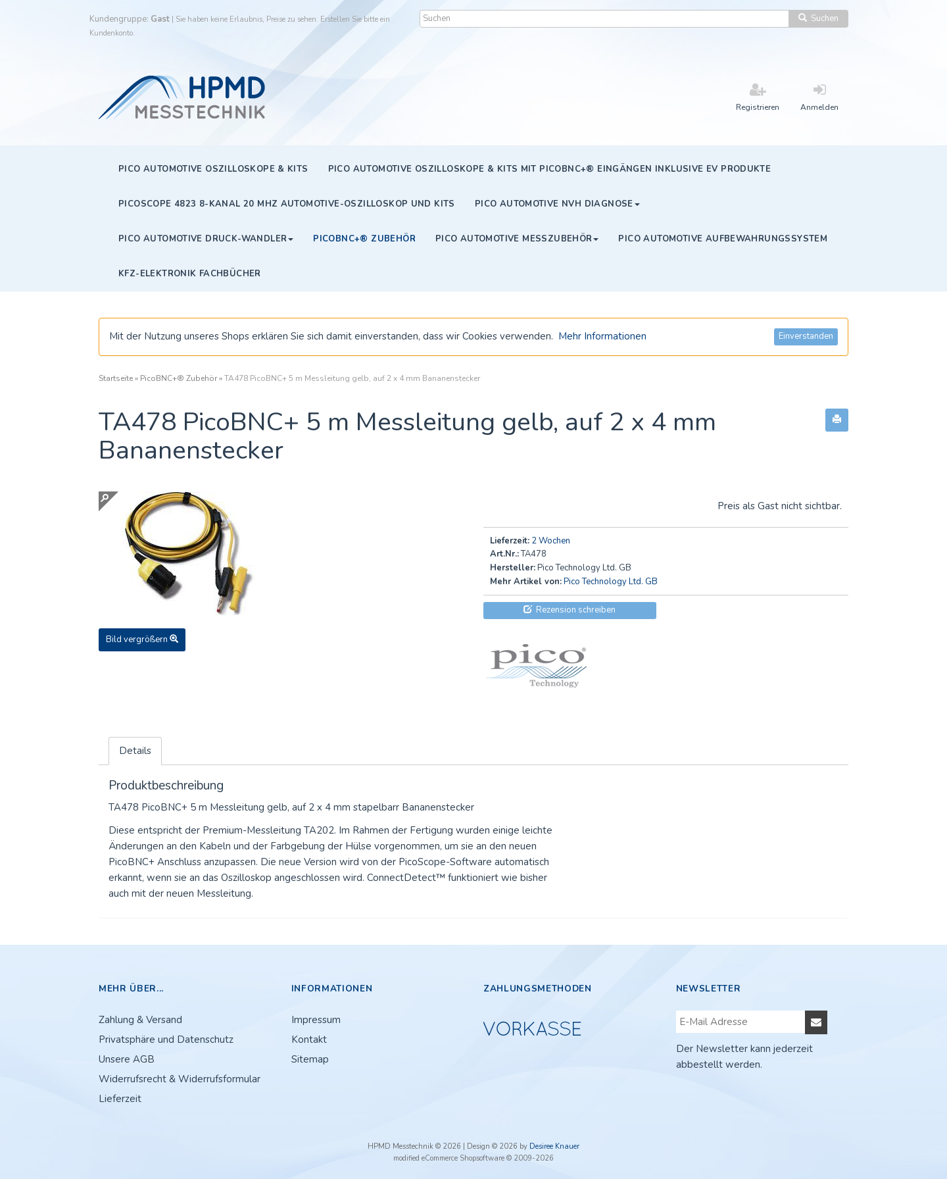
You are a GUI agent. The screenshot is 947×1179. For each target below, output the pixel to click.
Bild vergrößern (142, 639)
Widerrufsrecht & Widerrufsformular (179, 1079)
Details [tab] (135, 750)
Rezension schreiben (569, 610)
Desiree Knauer (554, 1146)
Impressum (316, 1019)
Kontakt (309, 1039)
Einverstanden (806, 336)
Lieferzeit (120, 1098)
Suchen (818, 18)
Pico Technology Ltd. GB (611, 582)
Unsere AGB (127, 1059)
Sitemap (310, 1059)
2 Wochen (550, 541)
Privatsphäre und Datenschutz (166, 1039)
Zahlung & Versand (140, 1019)
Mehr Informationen (602, 336)
